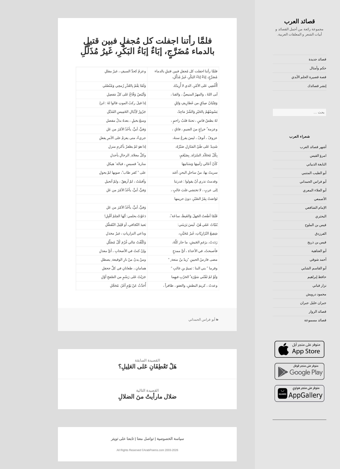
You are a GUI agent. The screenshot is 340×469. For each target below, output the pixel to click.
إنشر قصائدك (294, 86)
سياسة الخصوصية (148, 439)
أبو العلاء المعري (292, 190)
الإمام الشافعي (293, 207)
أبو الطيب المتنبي (292, 173)
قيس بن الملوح (293, 225)
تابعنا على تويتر (100, 439)
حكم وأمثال (296, 68)
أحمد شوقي (296, 259)
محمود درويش (294, 294)
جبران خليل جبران (291, 303)
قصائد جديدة (295, 59)
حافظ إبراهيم (294, 277)
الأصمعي (298, 199)
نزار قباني (297, 285)
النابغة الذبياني (294, 164)
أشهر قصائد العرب (291, 147)
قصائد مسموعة (293, 320)
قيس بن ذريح (294, 242)
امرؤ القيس (296, 155)
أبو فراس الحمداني (291, 181)
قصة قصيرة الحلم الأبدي (286, 77)
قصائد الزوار (295, 311)
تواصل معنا (123, 439)
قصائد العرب (277, 21)
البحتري (298, 216)
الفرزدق (298, 233)
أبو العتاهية (296, 251)
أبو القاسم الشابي (291, 268)
